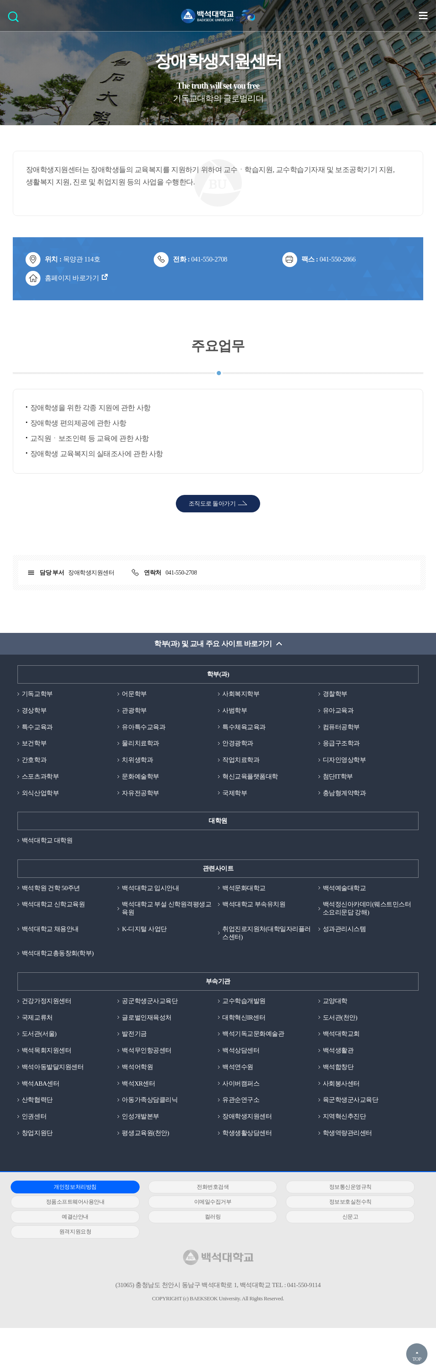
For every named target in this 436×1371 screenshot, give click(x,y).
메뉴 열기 (423, 15)
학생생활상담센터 (247, 1133)
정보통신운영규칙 (350, 1187)
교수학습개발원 (244, 1000)
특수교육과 (37, 727)
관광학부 (134, 710)
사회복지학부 (240, 693)
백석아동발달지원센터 (52, 1066)
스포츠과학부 (40, 776)
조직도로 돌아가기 (212, 503)
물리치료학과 (140, 743)
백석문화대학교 (244, 888)
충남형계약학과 (344, 793)
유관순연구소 (240, 1099)
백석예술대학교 (344, 888)
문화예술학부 (140, 776)
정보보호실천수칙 (350, 1202)
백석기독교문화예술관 (253, 1033)
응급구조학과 (341, 743)
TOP (416, 1359)
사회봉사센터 (341, 1083)
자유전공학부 (140, 793)
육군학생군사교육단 (351, 1099)
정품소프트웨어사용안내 (75, 1202)
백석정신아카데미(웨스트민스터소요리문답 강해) (367, 908)
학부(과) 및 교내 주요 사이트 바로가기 (213, 644)
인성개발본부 (140, 1116)
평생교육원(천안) (145, 1133)
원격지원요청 (75, 1231)
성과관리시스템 (344, 928)
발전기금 (134, 1033)
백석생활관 (338, 1050)
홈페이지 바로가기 (72, 278)
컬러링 (213, 1216)
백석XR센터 (138, 1083)
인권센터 (34, 1116)
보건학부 (34, 743)
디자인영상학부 (344, 759)
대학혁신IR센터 (243, 1017)
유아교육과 (338, 710)
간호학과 (34, 759)
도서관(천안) (340, 1017)
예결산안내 (75, 1216)
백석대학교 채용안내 (50, 928)
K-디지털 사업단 (144, 928)
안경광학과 (237, 743)
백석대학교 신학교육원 (53, 904)
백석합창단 (338, 1066)
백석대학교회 (341, 1033)
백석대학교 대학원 (47, 840)
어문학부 (134, 693)
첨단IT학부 (338, 776)
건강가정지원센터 (46, 1000)
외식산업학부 (40, 793)
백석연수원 (237, 1066)
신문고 (350, 1216)
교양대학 (335, 1000)
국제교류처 (37, 1017)
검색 (15, 19)
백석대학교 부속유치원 (253, 904)
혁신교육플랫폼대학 (250, 776)
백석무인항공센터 (146, 1050)
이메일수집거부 (213, 1202)
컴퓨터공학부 (341, 727)
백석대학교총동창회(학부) (58, 953)
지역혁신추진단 (344, 1116)
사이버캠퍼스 (240, 1083)
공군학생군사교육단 (150, 1000)
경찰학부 (335, 693)
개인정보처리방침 (75, 1187)
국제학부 (234, 793)
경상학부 (34, 710)
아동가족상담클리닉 (150, 1099)
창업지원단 (37, 1133)
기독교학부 (37, 693)
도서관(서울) (39, 1033)
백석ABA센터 (40, 1083)
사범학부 (234, 710)
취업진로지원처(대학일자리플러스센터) (266, 932)
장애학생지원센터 (247, 1116)
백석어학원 (137, 1066)
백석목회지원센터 (46, 1050)
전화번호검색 (213, 1187)
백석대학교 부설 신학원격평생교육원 (166, 908)
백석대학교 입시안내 (150, 888)
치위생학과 (137, 759)
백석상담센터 (240, 1050)
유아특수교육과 (143, 727)
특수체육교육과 (244, 727)
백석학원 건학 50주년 (51, 888)
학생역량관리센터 (347, 1133)
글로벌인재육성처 (146, 1017)
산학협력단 (37, 1099)
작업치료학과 (240, 759)
